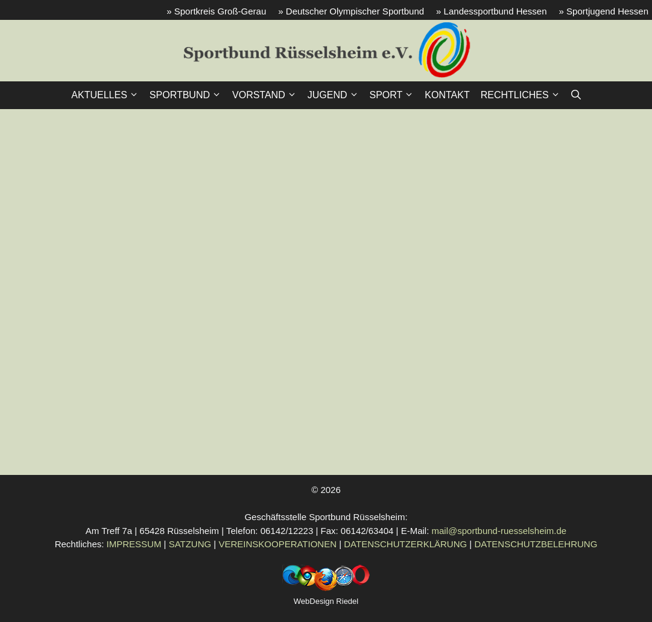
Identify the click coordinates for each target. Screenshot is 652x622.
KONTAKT (447, 95)
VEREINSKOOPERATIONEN (277, 544)
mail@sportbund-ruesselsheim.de (499, 531)
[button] (576, 95)
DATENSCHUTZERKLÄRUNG (405, 544)
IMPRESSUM (134, 544)
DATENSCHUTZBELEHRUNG (535, 544)
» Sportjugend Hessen (603, 11)
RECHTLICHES (523, 95)
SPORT (395, 95)
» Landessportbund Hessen (491, 11)
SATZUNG (190, 544)
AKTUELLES (107, 95)
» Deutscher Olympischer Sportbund (351, 11)
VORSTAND (267, 95)
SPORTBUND (188, 95)
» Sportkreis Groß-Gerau (216, 11)
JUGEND (336, 95)
